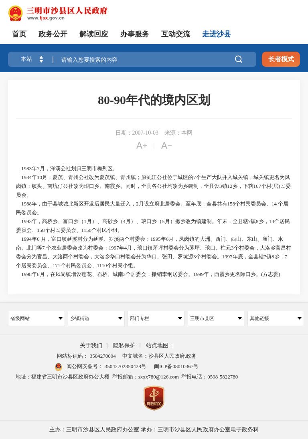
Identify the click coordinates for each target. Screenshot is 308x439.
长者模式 (281, 59)
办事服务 (134, 34)
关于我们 (91, 345)
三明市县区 (216, 318)
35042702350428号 (124, 366)
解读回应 (93, 34)
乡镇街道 (96, 318)
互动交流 (175, 34)
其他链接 (276, 318)
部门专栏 (156, 318)
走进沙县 (216, 34)
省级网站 (36, 318)
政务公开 (52, 34)
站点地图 (157, 345)
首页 (19, 34)
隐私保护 (124, 345)
